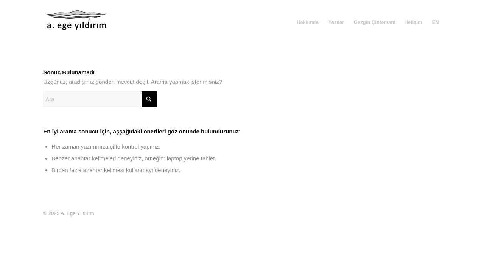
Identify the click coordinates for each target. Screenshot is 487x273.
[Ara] (100, 99)
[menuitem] (308, 22)
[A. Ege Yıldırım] (77, 28)
